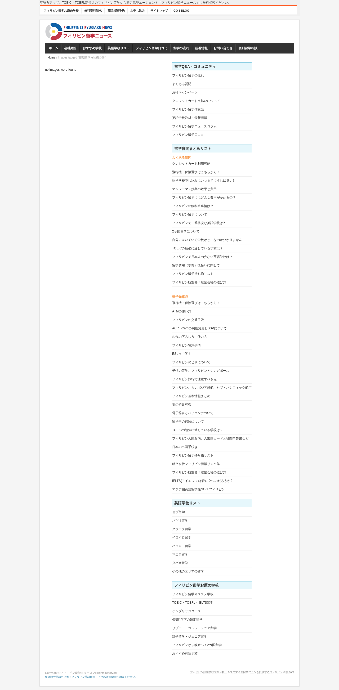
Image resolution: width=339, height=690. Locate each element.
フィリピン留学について (189, 214)
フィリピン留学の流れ (188, 75)
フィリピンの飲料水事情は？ (192, 206)
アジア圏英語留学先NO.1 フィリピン (198, 489)
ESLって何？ (181, 354)
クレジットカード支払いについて (196, 101)
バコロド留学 (181, 546)
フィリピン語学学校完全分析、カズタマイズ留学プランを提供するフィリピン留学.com (242, 672)
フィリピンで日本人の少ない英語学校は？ (202, 257)
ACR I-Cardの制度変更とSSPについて (199, 328)
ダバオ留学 (180, 563)
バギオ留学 (180, 520)
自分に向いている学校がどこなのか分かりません (207, 240)
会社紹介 (70, 48)
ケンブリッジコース (186, 611)
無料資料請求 (93, 10)
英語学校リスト (119, 48)
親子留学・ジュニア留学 (189, 636)
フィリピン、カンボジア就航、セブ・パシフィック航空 (212, 387)
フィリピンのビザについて (191, 362)
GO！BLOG (181, 10)
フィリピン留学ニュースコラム (194, 126)
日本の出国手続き (185, 447)
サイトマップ (159, 10)
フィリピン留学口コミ (151, 48)
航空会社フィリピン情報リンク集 (196, 464)
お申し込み (137, 10)
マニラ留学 (180, 554)
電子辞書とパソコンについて (192, 413)
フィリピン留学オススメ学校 (192, 594)
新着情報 (201, 48)
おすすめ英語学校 (185, 653)
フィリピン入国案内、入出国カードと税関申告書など (210, 438)
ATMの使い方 (181, 311)
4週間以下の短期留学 (187, 619)
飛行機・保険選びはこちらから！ (196, 172)
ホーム (53, 48)
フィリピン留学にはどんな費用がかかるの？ (204, 197)
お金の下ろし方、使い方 (189, 337)
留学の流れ (181, 48)
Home (51, 57)
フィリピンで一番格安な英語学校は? (198, 223)
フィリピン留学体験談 (188, 109)
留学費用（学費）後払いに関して (196, 265)
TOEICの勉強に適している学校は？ (197, 248)
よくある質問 (181, 84)
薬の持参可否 (181, 404)
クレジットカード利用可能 (191, 163)
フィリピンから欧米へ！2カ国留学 (197, 645)
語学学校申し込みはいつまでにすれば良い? (203, 180)
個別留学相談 (247, 48)
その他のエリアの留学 (188, 571)
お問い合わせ (223, 48)
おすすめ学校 (92, 48)
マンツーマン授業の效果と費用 (194, 189)
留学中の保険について (188, 421)
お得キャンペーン (185, 92)
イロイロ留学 (181, 537)
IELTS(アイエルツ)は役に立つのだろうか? (202, 481)
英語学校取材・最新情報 (189, 118)
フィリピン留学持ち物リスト (192, 274)
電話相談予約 (116, 10)
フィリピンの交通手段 (188, 320)
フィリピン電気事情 (186, 345)
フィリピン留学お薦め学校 (61, 10)
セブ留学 (178, 512)
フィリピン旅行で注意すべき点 (194, 379)
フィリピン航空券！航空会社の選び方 (199, 282)
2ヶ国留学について (185, 231)
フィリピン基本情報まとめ (191, 396)
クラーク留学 (181, 529)
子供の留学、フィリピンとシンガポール (200, 371)
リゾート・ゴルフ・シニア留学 (194, 628)
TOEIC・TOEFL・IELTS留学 (192, 602)
